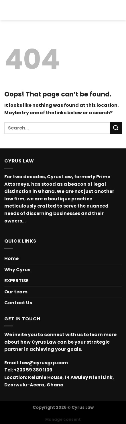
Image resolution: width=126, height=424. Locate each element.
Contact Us (18, 302)
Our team (15, 292)
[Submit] (116, 127)
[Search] (119, 10)
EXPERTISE (16, 280)
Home (11, 258)
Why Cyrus (17, 269)
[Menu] (7, 10)
